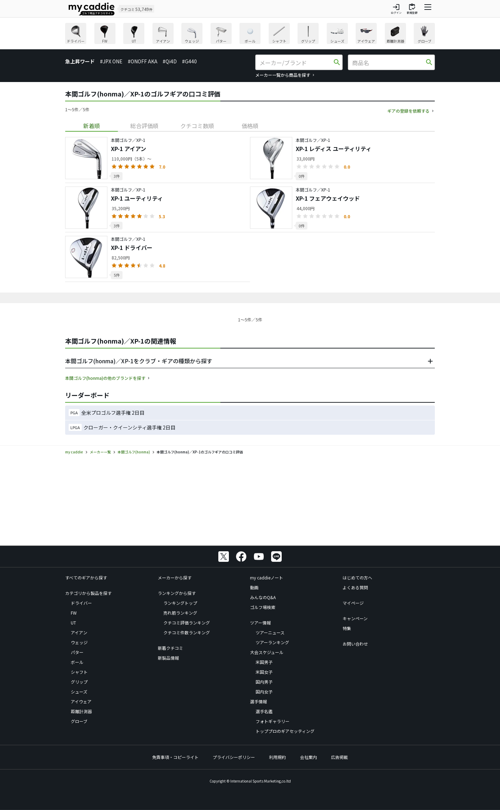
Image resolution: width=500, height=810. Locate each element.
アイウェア (81, 701)
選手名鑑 (264, 711)
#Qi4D (170, 61)
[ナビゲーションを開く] (428, 9)
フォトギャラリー (272, 721)
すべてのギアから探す (86, 577)
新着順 (91, 125)
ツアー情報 (260, 623)
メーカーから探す (175, 577)
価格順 (250, 125)
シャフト (79, 672)
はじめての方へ (357, 577)
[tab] (91, 126)
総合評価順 (144, 125)
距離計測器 (81, 711)
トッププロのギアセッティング (285, 731)
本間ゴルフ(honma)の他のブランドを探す (105, 378)
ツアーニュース (270, 632)
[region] (250, 34)
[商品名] (388, 62)
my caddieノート (266, 577)
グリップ (79, 682)
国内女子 (264, 692)
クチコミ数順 (197, 125)
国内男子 (264, 682)
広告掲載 (339, 757)
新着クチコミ (170, 648)
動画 (254, 587)
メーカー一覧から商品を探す (282, 75)
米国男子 (264, 662)
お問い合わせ (355, 644)
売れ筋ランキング (180, 613)
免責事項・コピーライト (175, 757)
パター (77, 652)
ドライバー (81, 603)
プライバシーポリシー (234, 757)
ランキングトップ (180, 603)
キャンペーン (355, 618)
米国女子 (264, 672)
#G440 (189, 61)
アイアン (79, 632)
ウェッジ (79, 642)
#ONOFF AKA (142, 61)
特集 (347, 628)
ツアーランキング (272, 642)
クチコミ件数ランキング (186, 632)
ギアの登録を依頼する (408, 111)
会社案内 (308, 757)
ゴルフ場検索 (262, 607)
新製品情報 (168, 658)
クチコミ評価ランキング (186, 623)
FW (74, 613)
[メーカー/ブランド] (296, 62)
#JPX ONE (111, 61)
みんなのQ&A (263, 597)
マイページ (353, 603)
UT (73, 623)
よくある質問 (355, 587)
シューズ (79, 692)
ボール (77, 662)
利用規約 (277, 757)
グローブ (79, 721)
